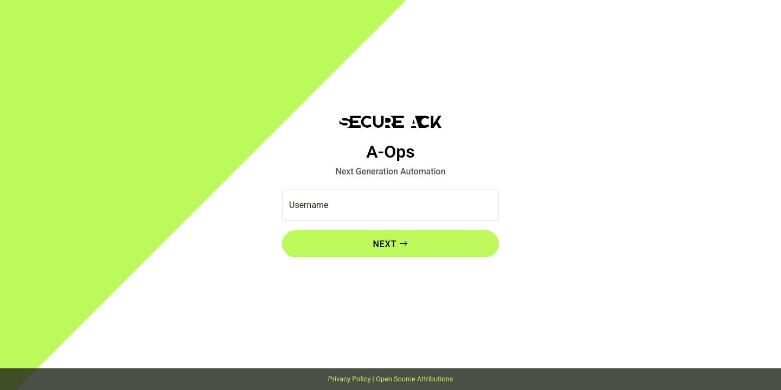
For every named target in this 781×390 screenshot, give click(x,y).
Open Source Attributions (414, 379)
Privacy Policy (349, 379)
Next (384, 244)
